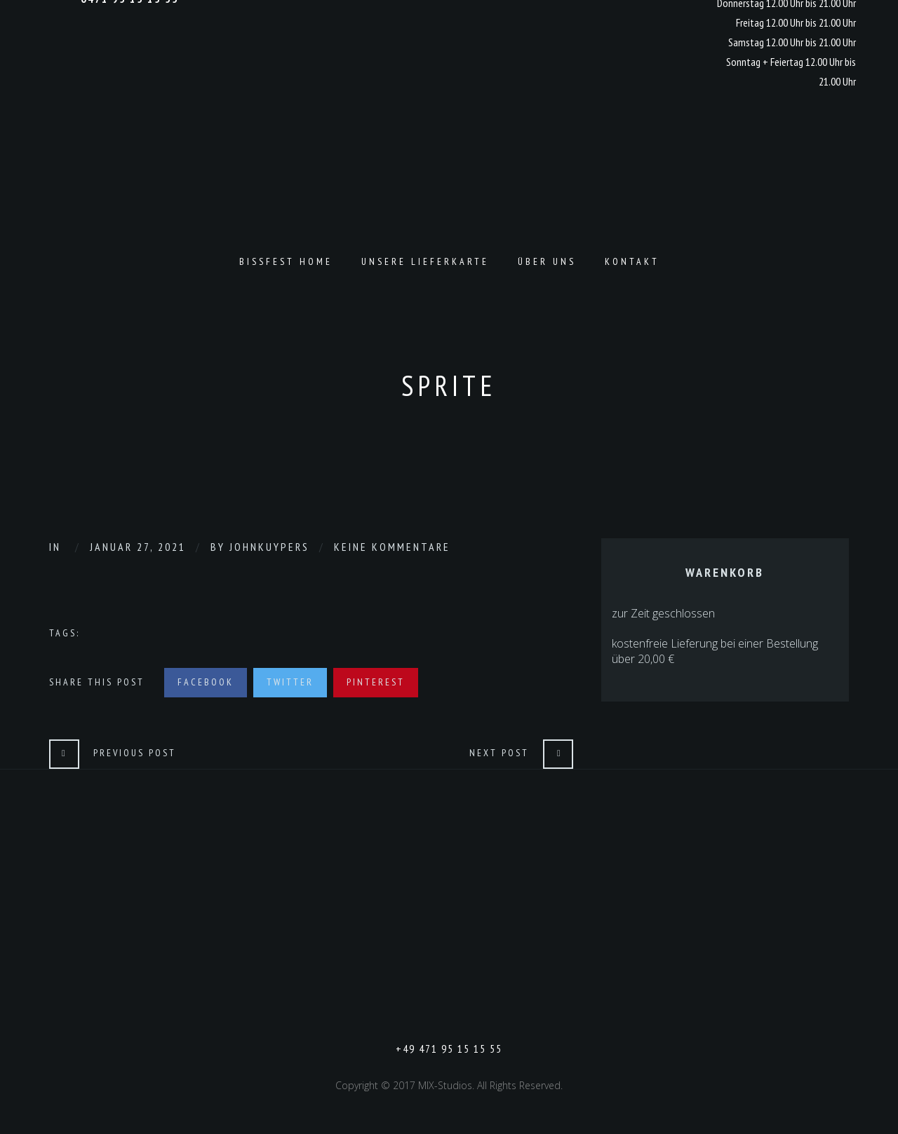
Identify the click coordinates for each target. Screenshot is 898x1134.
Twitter (290, 682)
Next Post (499, 752)
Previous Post (134, 752)
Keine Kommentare (392, 547)
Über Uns (547, 261)
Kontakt (632, 261)
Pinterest (376, 682)
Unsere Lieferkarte (425, 261)
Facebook (205, 682)
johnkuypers (269, 547)
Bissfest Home (286, 261)
